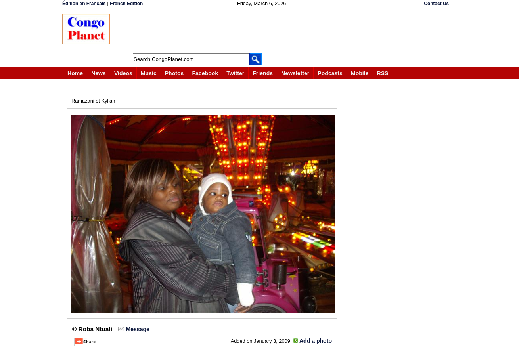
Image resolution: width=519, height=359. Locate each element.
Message (137, 329)
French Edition (126, 3)
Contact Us (436, 3)
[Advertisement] (262, 32)
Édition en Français (84, 3)
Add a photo (315, 341)
